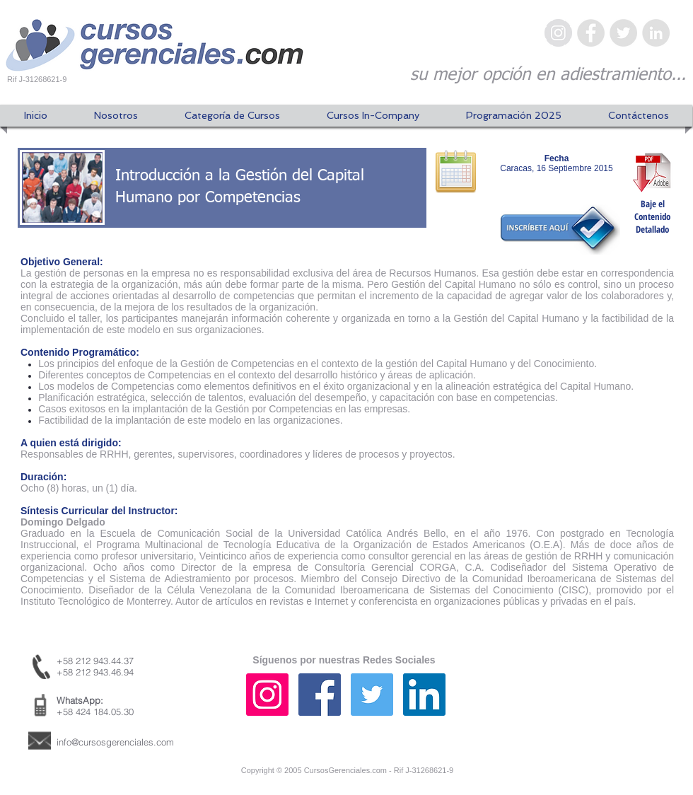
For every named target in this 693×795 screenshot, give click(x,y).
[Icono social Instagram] (267, 694)
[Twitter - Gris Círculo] (623, 33)
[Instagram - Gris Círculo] (558, 33)
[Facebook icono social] (319, 694)
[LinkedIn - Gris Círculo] (656, 33)
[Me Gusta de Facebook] (597, 708)
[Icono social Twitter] (372, 694)
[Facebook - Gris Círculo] (591, 33)
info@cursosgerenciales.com (115, 742)
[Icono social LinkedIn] (424, 694)
